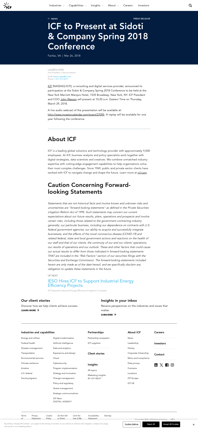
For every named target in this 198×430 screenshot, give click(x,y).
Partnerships (97, 332)
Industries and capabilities (39, 332)
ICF (50, 86)
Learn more (30, 310)
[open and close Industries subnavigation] (57, 5)
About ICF (136, 332)
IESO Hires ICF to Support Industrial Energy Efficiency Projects (91, 291)
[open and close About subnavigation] (113, 5)
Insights (94, 364)
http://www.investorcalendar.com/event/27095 (76, 114)
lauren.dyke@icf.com (62, 76)
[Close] (194, 425)
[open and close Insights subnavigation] (97, 5)
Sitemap (107, 415)
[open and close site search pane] (190, 5)
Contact (161, 354)
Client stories (98, 353)
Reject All (151, 424)
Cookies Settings (131, 424)
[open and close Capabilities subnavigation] (78, 5)
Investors (161, 343)
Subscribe (108, 314)
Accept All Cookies (171, 424)
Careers (160, 332)
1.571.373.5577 (61, 79)
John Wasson (68, 99)
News (53, 18)
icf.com (142, 181)
